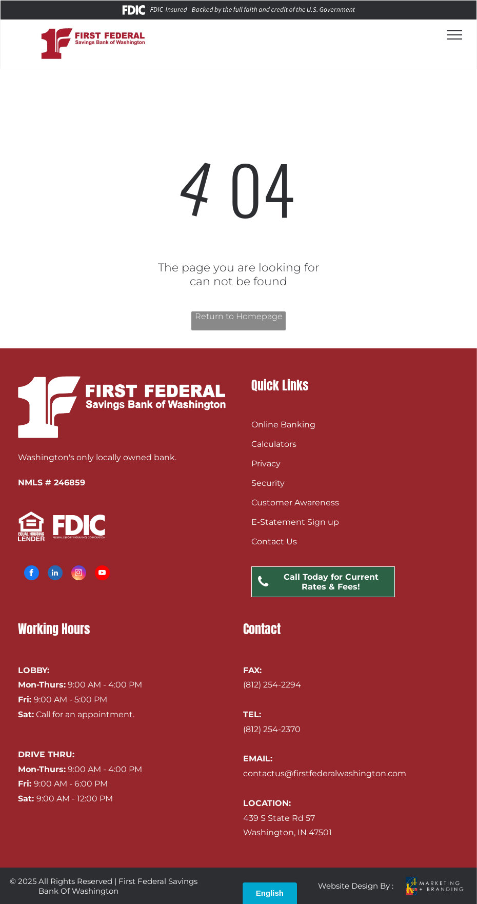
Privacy (266, 463)
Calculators (273, 444)
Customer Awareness (295, 502)
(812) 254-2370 (272, 729)
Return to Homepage (239, 316)
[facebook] (31, 574)
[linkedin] (55, 574)
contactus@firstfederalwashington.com (324, 773)
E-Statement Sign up (295, 522)
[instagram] (78, 574)
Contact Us (274, 541)
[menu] (454, 35)
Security (268, 483)
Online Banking (283, 424)
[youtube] (102, 574)
